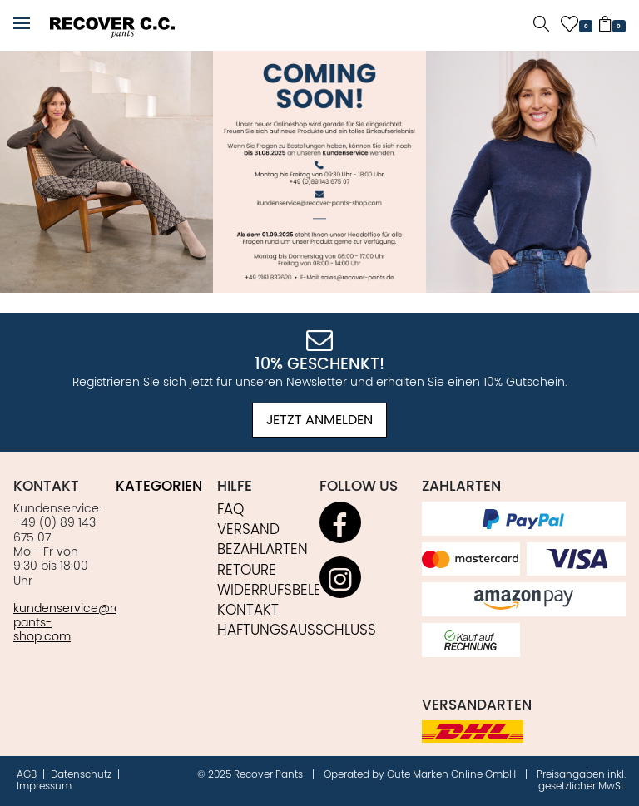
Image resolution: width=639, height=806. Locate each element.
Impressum (44, 786)
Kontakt (46, 486)
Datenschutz (82, 774)
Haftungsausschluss (296, 630)
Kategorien (159, 486)
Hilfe (234, 486)
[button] (21, 25)
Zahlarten (461, 486)
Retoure (246, 570)
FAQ (230, 510)
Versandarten (477, 705)
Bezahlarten (262, 549)
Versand (248, 530)
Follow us (359, 486)
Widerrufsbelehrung (293, 590)
